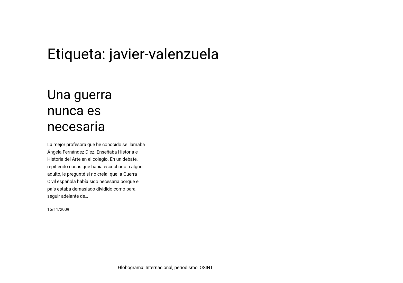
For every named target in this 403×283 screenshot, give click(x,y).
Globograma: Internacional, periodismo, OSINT (165, 267)
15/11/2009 (58, 209)
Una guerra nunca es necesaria (79, 111)
